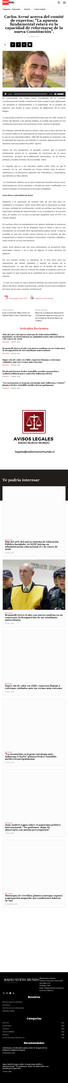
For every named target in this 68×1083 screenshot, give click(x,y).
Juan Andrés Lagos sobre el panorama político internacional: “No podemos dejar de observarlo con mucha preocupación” (33, 827)
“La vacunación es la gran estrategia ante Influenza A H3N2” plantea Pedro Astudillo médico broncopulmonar (33, 384)
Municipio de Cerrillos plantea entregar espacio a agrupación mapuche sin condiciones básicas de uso (33, 898)
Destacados (16, 9)
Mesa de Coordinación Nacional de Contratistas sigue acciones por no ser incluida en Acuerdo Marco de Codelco (49, 317)
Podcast (5, 376)
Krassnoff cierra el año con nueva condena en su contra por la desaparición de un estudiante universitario (33, 349)
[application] (34, 94)
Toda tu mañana (40, 9)
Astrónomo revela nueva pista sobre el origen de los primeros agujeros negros (24, 1049)
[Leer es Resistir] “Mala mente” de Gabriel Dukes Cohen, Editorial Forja (16, 314)
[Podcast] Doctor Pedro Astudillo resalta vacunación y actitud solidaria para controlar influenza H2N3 (30, 372)
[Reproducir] (5, 94)
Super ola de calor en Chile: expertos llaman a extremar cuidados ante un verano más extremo (31, 361)
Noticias (27, 9)
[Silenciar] (55, 94)
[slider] (30, 94)
